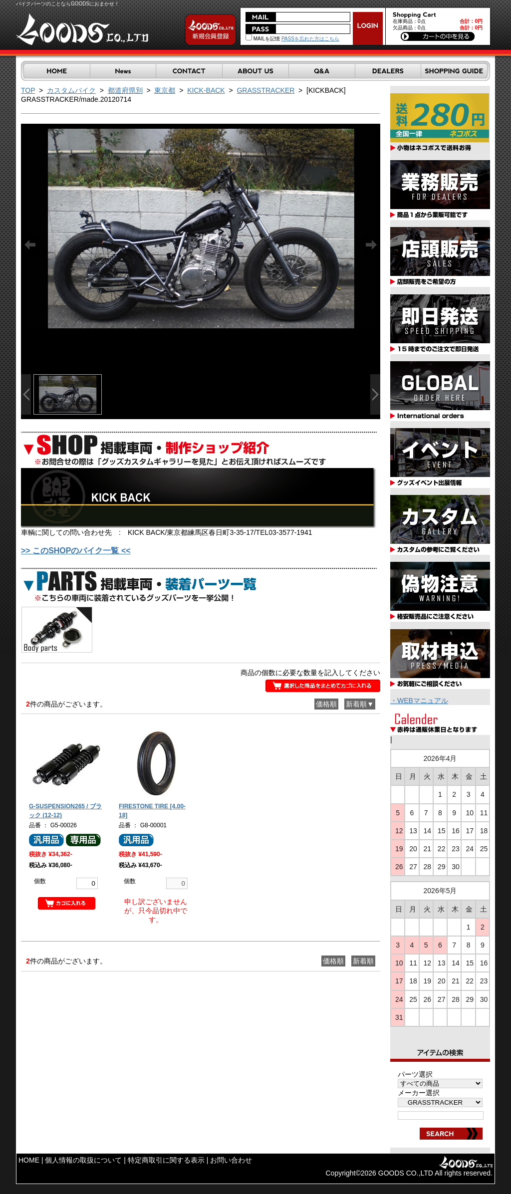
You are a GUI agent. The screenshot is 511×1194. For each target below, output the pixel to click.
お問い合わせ (231, 1160)
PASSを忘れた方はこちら (310, 38)
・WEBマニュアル (419, 701)
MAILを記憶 (263, 38)
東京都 (164, 90)
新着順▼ (360, 704)
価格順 (326, 704)
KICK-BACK (206, 90)
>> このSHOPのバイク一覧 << (76, 550)
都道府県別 (125, 90)
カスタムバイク (71, 90)
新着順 (363, 961)
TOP (28, 90)
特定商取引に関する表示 (166, 1160)
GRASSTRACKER (265, 90)
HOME (28, 1160)
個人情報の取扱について (83, 1160)
